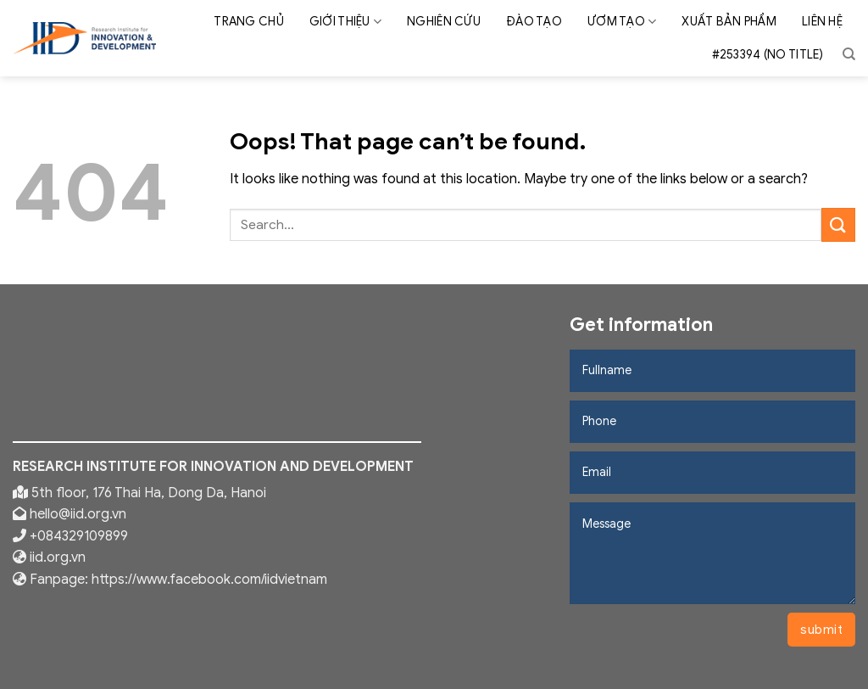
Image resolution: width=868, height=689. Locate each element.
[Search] (849, 54)
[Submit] (838, 224)
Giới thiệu (345, 22)
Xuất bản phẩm (729, 21)
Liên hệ (822, 21)
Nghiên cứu (444, 21)
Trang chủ (249, 21)
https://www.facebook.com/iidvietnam (209, 579)
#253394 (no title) (768, 55)
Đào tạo (534, 21)
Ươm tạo (621, 22)
